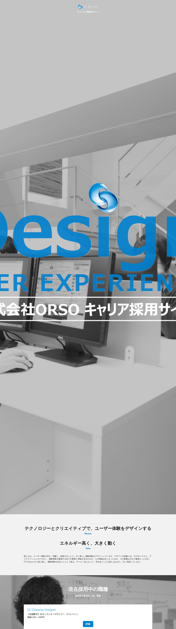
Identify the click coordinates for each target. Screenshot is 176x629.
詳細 (88, 624)
